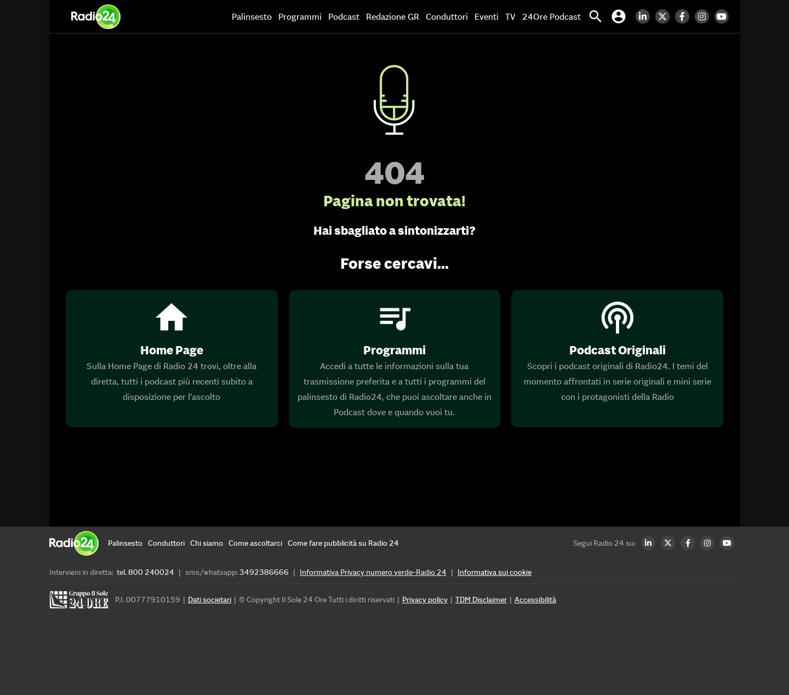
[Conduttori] (166, 543)
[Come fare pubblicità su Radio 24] (343, 543)
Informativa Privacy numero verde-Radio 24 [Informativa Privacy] (373, 572)
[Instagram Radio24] (704, 16)
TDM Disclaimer (481, 599)
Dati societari (209, 599)
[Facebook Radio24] (685, 16)
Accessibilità (535, 599)
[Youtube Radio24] (724, 16)
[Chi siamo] (206, 543)
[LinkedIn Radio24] (645, 16)
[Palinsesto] (125, 543)
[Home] (96, 16)
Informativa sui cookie (494, 572)
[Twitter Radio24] (665, 16)
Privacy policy (425, 599)
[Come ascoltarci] (255, 543)
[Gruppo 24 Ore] (80, 602)
